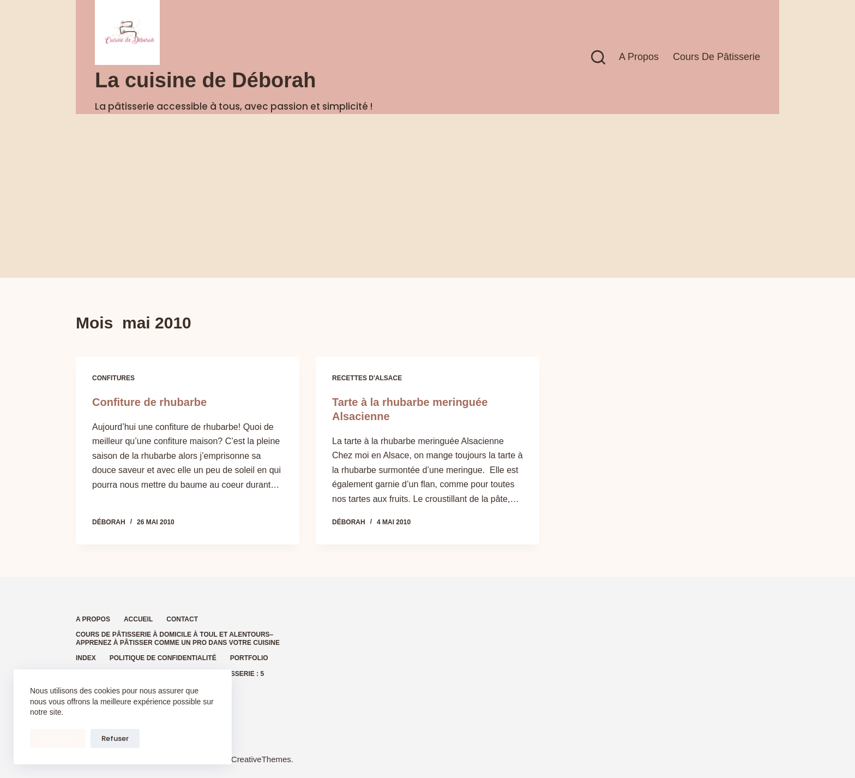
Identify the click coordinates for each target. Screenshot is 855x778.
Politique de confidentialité (163, 658)
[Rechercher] (598, 57)
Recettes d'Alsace (367, 378)
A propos (639, 56)
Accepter (57, 738)
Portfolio (249, 658)
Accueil (138, 619)
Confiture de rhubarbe (149, 402)
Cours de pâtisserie (716, 56)
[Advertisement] (427, 195)
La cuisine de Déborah (205, 80)
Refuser (115, 738)
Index (86, 658)
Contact (182, 619)
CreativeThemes (261, 759)
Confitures (113, 378)
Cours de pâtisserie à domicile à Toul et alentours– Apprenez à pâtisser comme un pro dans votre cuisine (178, 639)
